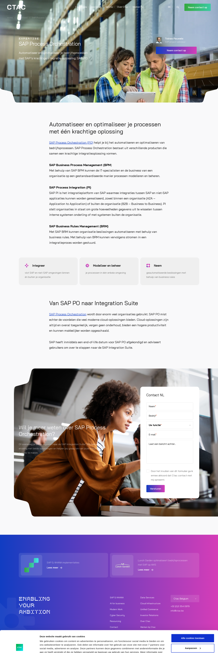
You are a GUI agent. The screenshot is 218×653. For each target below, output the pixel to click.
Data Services (147, 597)
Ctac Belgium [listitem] (181, 598)
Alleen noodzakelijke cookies (192, 637)
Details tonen (47, 647)
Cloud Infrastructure (150, 603)
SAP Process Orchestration (67, 314)
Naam (152, 406)
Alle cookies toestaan (192, 617)
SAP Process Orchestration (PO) (71, 142)
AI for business (117, 603)
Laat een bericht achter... (162, 443)
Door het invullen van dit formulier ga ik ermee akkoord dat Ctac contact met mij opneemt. (172, 475)
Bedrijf (153, 415)
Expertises (81, 6)
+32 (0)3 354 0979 (180, 606)
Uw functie (155, 425)
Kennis (109, 6)
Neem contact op (197, 7)
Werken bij (138, 6)
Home (10, 17)
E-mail (153, 434)
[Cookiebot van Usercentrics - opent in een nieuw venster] (19, 647)
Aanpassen (193, 627)
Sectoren (96, 6)
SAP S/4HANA (117, 597)
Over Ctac (122, 6)
